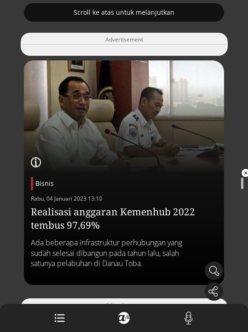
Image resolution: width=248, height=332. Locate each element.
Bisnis (44, 183)
